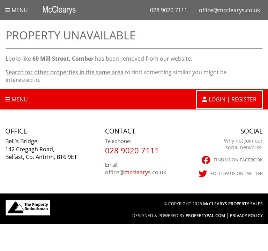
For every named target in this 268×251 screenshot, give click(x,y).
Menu (16, 10)
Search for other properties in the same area (65, 72)
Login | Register (232, 99)
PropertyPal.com (205, 216)
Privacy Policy (246, 216)
